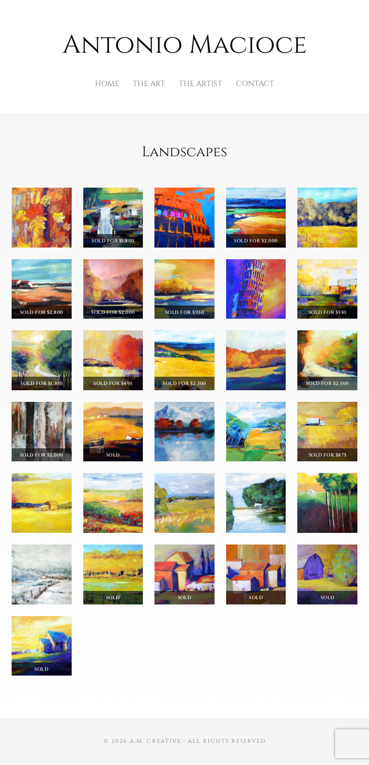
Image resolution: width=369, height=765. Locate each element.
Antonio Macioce (184, 45)
